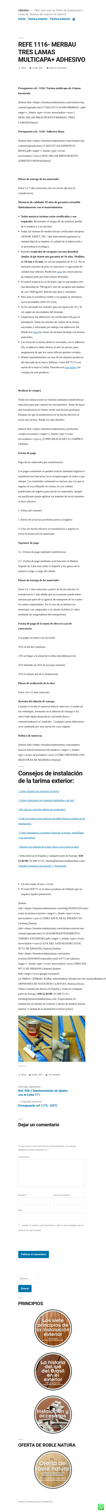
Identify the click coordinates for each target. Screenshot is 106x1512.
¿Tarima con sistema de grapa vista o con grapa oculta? (48, 847)
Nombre (22, 1195)
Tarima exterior (60, 19)
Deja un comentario (58, 68)
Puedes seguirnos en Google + (36, 866)
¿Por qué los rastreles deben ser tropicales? (42, 809)
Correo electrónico (62, 1195)
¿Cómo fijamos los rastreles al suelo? (39, 791)
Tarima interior (38, 19)
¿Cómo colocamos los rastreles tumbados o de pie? (46, 800)
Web (20, 1210)
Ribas (23, 68)
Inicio (22, 19)
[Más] (73, 19)
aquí (59, 271)
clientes (23, 10)
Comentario (24, 1157)
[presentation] (37, 1242)
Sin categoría (54, 1074)
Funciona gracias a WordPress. (39, 1502)
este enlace (71, 367)
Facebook (60, 866)
